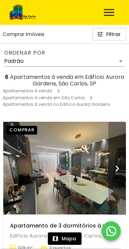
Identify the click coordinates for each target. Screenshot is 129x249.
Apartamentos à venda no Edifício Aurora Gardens (56, 104)
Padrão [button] (14, 61)
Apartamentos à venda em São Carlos (44, 98)
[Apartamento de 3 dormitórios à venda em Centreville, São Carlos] (64, 168)
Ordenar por (24, 53)
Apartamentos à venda (27, 91)
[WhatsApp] (111, 231)
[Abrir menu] (109, 12)
